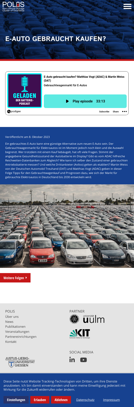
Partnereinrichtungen (20, 336)
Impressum (111, 400)
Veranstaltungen (17, 331)
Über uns (12, 316)
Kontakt (10, 342)
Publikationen (15, 326)
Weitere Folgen (13, 278)
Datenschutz (85, 400)
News (9, 322)
